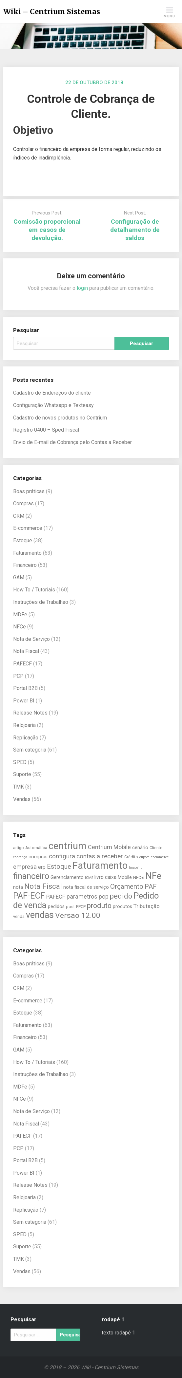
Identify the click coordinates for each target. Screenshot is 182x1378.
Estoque (22, 540)
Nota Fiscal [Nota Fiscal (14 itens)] (43, 886)
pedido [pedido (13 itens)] (121, 896)
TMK (18, 787)
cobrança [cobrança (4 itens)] (20, 857)
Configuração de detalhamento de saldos (135, 230)
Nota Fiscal (26, 651)
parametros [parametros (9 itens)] (82, 896)
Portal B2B (25, 688)
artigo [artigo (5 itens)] (18, 847)
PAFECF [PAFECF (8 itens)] (55, 896)
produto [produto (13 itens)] (99, 906)
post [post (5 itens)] (70, 906)
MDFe (20, 614)
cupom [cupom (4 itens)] (144, 857)
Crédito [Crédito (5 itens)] (131, 856)
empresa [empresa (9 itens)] (25, 866)
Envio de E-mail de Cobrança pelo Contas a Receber (72, 442)
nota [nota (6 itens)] (18, 887)
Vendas (21, 799)
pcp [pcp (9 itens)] (104, 896)
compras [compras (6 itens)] (38, 857)
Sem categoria (29, 750)
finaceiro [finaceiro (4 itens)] (135, 868)
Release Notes (30, 713)
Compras (23, 503)
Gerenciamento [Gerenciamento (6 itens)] (67, 877)
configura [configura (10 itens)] (62, 856)
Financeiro (25, 565)
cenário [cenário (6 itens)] (140, 847)
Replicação (25, 738)
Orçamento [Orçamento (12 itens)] (126, 886)
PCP (18, 676)
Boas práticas (29, 491)
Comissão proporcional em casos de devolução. (47, 230)
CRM (18, 516)
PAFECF (22, 664)
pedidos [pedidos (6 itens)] (56, 906)
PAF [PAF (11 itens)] (151, 886)
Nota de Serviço (31, 639)
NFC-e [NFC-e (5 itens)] (138, 877)
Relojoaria (24, 725)
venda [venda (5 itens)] (19, 916)
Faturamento (27, 553)
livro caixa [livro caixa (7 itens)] (105, 877)
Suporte (22, 774)
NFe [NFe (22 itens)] (153, 876)
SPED (20, 762)
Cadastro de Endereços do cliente (52, 393)
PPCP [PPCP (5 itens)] (81, 906)
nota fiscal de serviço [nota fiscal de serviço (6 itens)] (86, 887)
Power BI (23, 701)
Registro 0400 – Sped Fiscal (46, 430)
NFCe (19, 627)
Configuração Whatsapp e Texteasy (53, 405)
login (82, 288)
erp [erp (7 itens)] (42, 867)
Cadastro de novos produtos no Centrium (60, 418)
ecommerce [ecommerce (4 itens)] (160, 857)
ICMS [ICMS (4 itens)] (89, 878)
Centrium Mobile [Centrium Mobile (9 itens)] (109, 847)
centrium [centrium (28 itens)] (68, 845)
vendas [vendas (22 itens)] (40, 915)
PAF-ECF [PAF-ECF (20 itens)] (29, 896)
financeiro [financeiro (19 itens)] (31, 876)
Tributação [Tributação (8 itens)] (146, 906)
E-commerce (27, 528)
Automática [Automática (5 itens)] (36, 847)
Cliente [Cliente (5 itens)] (156, 847)
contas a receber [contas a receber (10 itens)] (99, 856)
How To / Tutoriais (34, 590)
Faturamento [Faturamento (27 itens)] (100, 865)
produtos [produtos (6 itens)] (122, 906)
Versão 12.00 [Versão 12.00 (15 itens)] (77, 915)
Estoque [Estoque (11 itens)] (59, 866)
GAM (18, 577)
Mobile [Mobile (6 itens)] (125, 877)
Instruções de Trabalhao (40, 602)
